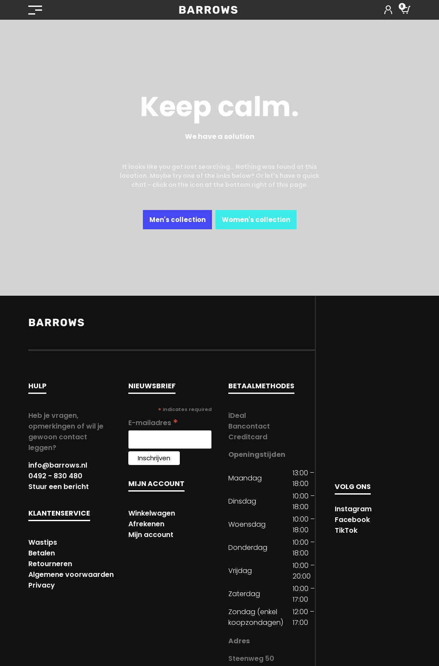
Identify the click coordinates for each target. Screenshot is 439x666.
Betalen (41, 553)
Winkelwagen (151, 513)
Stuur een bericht (58, 487)
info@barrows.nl (57, 465)
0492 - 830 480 (55, 476)
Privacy (41, 585)
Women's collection (256, 219)
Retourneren (50, 564)
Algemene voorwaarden (71, 574)
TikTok (346, 530)
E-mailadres (153, 423)
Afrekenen (146, 524)
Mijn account (150, 535)
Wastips (42, 542)
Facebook (352, 520)
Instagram (353, 509)
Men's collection (177, 219)
